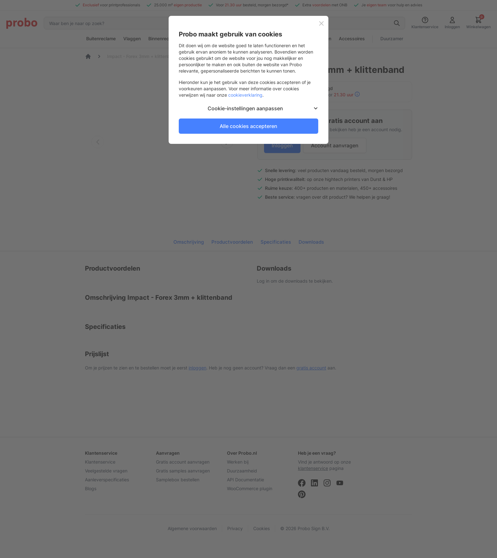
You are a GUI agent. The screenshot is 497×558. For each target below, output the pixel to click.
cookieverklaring (245, 95)
